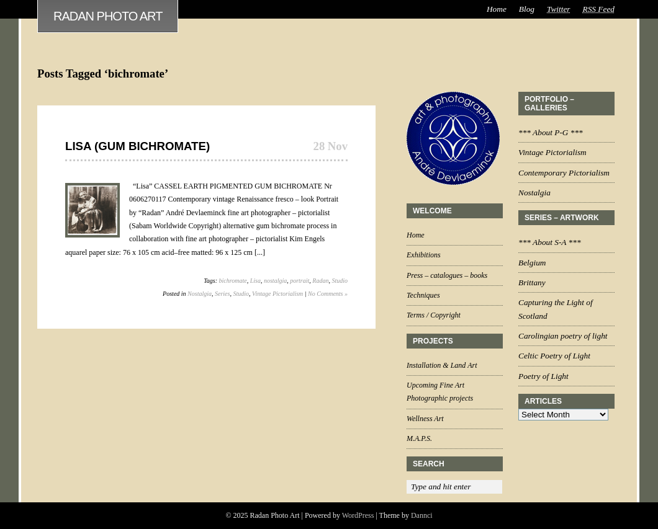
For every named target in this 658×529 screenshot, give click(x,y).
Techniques (423, 295)
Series (222, 293)
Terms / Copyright (434, 315)
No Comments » (328, 293)
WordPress (358, 515)
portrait (299, 280)
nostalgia (275, 280)
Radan (320, 280)
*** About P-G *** (550, 132)
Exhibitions (424, 255)
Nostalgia (199, 293)
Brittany (532, 282)
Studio (339, 280)
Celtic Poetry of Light (554, 355)
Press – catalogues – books (447, 275)
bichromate (233, 280)
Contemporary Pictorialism (564, 172)
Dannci (422, 515)
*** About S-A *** (549, 242)
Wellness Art (425, 418)
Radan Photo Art (107, 16)
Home (497, 9)
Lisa (255, 280)
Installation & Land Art (442, 365)
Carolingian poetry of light (563, 335)
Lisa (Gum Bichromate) (137, 146)
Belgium (532, 262)
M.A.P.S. (419, 438)
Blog (526, 9)
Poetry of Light (543, 376)
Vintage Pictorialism (277, 293)
